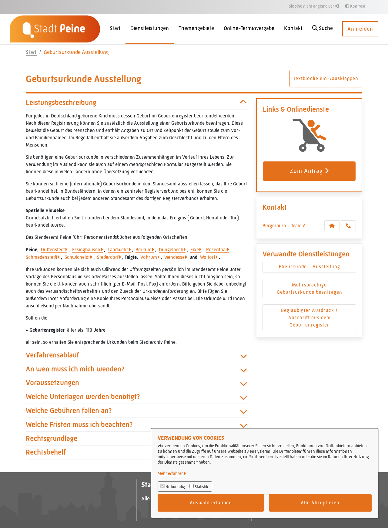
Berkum (143, 249)
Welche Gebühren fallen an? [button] (136, 410)
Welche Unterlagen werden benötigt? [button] (136, 396)
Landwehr (118, 249)
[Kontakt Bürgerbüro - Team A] (332, 225)
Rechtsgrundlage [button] (136, 438)
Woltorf (207, 257)
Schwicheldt (77, 257)
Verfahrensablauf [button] (136, 355)
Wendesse (174, 257)
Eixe (194, 249)
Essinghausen (86, 249)
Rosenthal (216, 249)
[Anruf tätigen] (348, 225)
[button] (322, 29)
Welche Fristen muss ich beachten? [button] (136, 424)
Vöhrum (148, 257)
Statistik (201, 486)
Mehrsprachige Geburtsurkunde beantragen (309, 288)
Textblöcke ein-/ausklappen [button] (325, 78)
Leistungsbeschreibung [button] (136, 102)
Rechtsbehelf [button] (136, 452)
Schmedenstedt (41, 257)
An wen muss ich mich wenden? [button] (136, 369)
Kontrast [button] (355, 6)
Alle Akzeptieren (320, 503)
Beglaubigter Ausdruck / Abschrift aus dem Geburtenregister (309, 317)
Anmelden (360, 29)
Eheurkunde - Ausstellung (309, 266)
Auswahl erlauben (211, 503)
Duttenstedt (53, 249)
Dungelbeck (171, 249)
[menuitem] (115, 29)
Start (31, 52)
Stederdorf (108, 257)
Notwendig (175, 486)
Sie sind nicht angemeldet (314, 6)
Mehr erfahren (171, 473)
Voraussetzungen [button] (136, 382)
